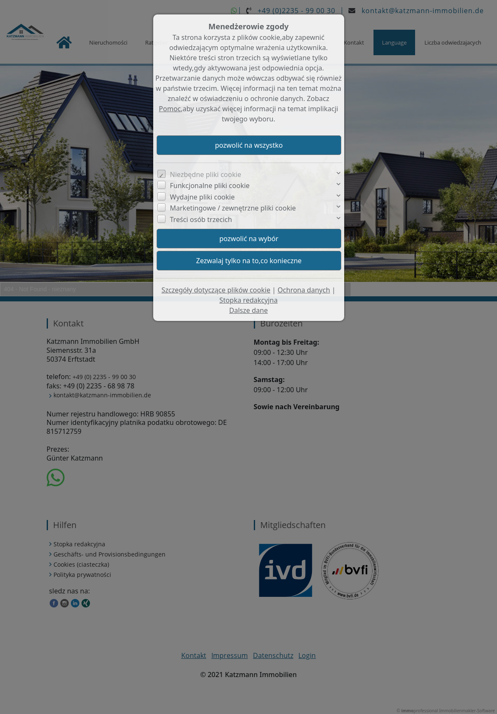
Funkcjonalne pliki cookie (210, 185)
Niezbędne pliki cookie (205, 174)
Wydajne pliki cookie (202, 197)
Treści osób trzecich (201, 219)
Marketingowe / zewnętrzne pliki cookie (233, 208)
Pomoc (170, 108)
